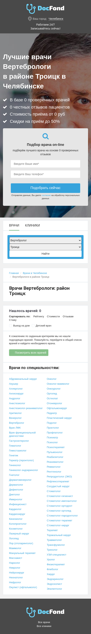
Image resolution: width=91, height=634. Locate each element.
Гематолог (15, 445)
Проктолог (53, 427)
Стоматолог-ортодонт (59, 505)
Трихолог (52, 549)
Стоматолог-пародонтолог (62, 515)
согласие (46, 195)
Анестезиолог (17, 403)
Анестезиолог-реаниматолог (26, 408)
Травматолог (54, 540)
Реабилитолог (55, 457)
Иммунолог (15, 499)
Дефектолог (16, 489)
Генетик (13, 455)
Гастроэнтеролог (19, 440)
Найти (46, 253)
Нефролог (15, 582)
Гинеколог (15, 465)
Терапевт (52, 530)
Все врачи (44, 622)
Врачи (14, 225)
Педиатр (52, 413)
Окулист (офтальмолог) (23, 587)
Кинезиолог (16, 518)
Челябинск (56, 18)
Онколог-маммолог (58, 383)
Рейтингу (38, 316)
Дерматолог (16, 484)
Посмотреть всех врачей (30, 352)
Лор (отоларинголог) (21, 543)
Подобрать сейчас (45, 188)
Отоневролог (54, 403)
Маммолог (15, 548)
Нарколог (14, 562)
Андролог (14, 398)
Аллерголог (16, 388)
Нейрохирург (16, 572)
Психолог (52, 442)
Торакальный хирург (59, 535)
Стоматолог (54, 491)
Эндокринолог (55, 579)
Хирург (51, 574)
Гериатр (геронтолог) (21, 460)
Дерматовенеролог (20, 479)
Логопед (14, 538)
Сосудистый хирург (58, 486)
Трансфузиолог (56, 544)
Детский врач (41, 325)
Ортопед (52, 393)
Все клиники (44, 626)
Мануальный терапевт (22, 553)
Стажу (13, 319)
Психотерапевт (56, 447)
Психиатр (52, 437)
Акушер (13, 383)
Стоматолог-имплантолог (62, 500)
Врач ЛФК (15, 427)
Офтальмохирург (57, 408)
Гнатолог (14, 474)
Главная (14, 273)
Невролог (14, 567)
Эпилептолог (54, 588)
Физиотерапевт (56, 564)
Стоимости (53, 316)
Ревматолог (54, 466)
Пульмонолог (55, 452)
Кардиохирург (17, 514)
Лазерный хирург (19, 533)
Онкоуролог (54, 388)
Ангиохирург (16, 393)
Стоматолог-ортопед (59, 510)
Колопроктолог (18, 523)
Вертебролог (16, 422)
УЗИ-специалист (56, 554)
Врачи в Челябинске (35, 273)
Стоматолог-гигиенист (60, 496)
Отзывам (68, 316)
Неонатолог (16, 577)
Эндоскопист (54, 583)
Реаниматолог (55, 461)
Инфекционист (18, 504)
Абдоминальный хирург (23, 378)
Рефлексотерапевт (58, 481)
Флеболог (52, 569)
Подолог (52, 422)
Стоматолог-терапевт (59, 520)
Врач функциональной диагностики (22, 434)
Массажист (15, 557)
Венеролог (15, 417)
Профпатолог (55, 432)
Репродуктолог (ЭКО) (59, 476)
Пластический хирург (59, 417)
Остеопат (52, 398)
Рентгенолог (54, 471)
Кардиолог (15, 509)
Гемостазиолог (18, 450)
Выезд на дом (19, 325)
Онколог (52, 378)
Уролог (51, 559)
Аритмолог (15, 413)
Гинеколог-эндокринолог (23, 470)
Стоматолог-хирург (58, 525)
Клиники (32, 225)
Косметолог (16, 528)
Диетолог (14, 494)
